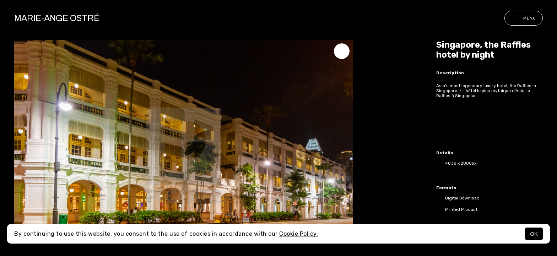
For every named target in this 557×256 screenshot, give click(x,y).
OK (534, 234)
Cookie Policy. (298, 233)
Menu (523, 18)
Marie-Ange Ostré (56, 18)
